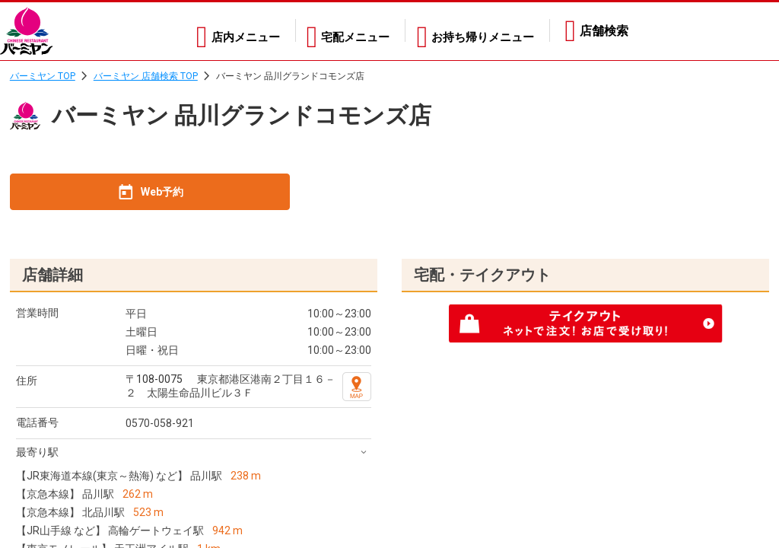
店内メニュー (224, 30)
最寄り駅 (37, 452)
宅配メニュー (343, 30)
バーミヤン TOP (42, 76)
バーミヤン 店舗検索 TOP (146, 76)
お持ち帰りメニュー (479, 30)
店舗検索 (604, 30)
